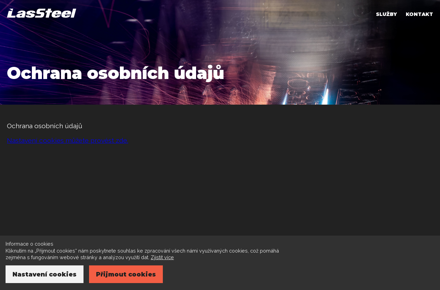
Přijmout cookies (126, 274)
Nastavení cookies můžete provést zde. (67, 140)
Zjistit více (162, 257)
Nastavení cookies (44, 274)
